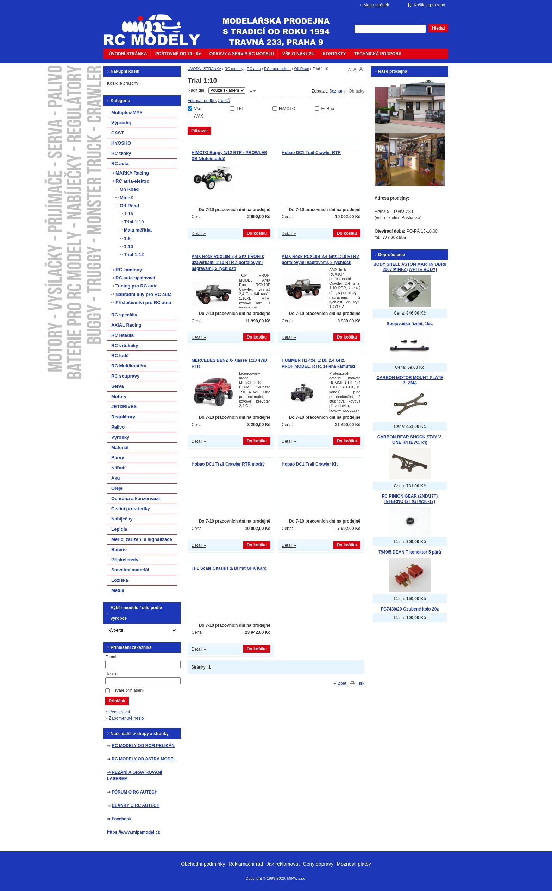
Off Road (301, 69)
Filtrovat (199, 130)
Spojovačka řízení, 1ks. (410, 323)
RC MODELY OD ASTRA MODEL (144, 759)
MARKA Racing (132, 173)
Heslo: (111, 673)
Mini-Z (126, 197)
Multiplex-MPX (127, 112)
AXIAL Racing (126, 325)
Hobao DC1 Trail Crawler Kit (310, 464)
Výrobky (120, 437)
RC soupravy (125, 376)
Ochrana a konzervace (135, 498)
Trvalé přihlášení (128, 690)
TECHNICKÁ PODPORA (378, 53)
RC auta (254, 69)
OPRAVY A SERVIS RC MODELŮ (241, 53)
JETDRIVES (124, 406)
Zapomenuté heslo (126, 718)
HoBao (327, 108)
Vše (197, 108)
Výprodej (121, 122)
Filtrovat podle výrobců (209, 100)
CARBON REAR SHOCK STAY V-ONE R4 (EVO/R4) (409, 440)
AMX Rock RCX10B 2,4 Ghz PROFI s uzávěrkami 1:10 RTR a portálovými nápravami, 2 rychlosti (228, 262)
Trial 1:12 (134, 254)
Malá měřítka (138, 230)
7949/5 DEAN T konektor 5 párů (409, 552)
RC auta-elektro (277, 69)
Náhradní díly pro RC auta (143, 294)
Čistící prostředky (130, 508)
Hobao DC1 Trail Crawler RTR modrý (228, 464)
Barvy (117, 457)
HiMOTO (287, 108)
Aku (115, 478)
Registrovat (119, 711)
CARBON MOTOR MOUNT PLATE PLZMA (409, 380)
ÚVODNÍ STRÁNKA (128, 53)
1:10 (128, 246)
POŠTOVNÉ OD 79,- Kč (178, 53)
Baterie (119, 549)
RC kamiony (128, 269)
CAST (117, 132)
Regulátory (123, 416)
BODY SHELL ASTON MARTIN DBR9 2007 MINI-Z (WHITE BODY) (409, 267)
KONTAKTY (334, 53)
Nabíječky (122, 519)
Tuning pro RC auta (136, 286)
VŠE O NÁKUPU (298, 53)
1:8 (127, 238)
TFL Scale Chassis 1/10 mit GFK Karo (229, 568)
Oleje (117, 488)
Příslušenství (125, 559)
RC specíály (124, 314)
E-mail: (111, 657)
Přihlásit (117, 701)
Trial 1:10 (134, 222)
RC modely (234, 69)
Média (117, 590)
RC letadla (122, 335)
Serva (117, 386)
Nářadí (118, 467)
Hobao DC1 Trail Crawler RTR (311, 152)
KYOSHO (121, 143)
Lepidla (119, 529)
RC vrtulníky (124, 345)
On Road (129, 189)
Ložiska (119, 580)
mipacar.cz (156, 26)
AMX (198, 116)
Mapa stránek (376, 4)
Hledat (438, 28)
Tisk (360, 683)
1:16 (128, 213)
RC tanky (121, 153)
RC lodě (119, 355)
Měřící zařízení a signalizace (141, 539)
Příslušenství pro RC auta (143, 302)
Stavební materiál (130, 570)
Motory (118, 396)
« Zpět (340, 683)
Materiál (119, 447)
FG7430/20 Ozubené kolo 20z (410, 609)
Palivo (118, 427)
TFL (240, 108)
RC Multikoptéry (128, 365)
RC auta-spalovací (135, 277)
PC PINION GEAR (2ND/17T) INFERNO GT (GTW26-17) (410, 499)
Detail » (199, 233)
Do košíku (257, 233)
